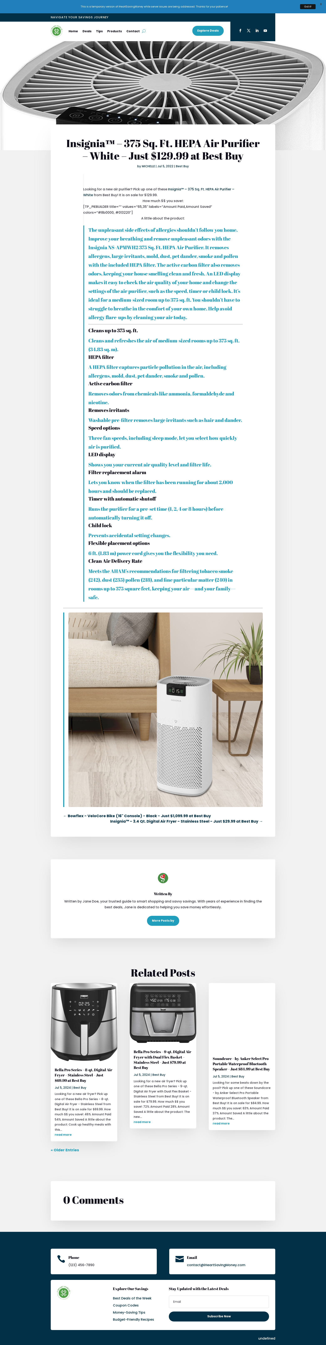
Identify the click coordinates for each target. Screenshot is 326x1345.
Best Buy (182, 153)
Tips (99, 18)
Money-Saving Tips (129, 1299)
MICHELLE (148, 153)
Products (114, 18)
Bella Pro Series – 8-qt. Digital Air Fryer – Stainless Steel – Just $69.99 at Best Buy (83, 1061)
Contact (133, 18)
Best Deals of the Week (132, 1285)
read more (63, 1121)
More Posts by (163, 907)
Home (73, 18)
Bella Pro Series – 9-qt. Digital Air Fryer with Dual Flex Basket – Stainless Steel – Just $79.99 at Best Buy (162, 1046)
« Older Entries (65, 1136)
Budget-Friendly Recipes (133, 1306)
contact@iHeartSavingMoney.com (216, 1251)
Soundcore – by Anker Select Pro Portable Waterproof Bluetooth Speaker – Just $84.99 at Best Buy (241, 1050)
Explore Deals (208, 17)
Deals (87, 18)
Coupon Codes (126, 1292)
